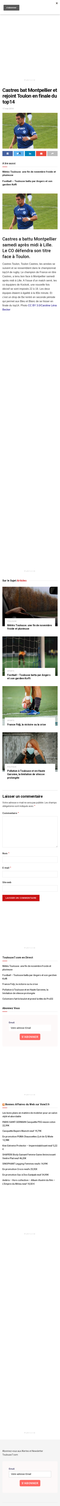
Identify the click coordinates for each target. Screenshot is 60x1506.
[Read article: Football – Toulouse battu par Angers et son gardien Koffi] (30, 656)
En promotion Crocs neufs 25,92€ (19, 1169)
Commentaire (10, 813)
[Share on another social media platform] (52, 153)
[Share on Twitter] (19, 153)
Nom (6, 853)
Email (12, 1022)
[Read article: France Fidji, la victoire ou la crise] (30, 706)
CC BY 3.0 (34, 305)
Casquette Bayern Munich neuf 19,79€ (21, 1131)
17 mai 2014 (7, 108)
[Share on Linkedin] (30, 153)
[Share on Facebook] (7, 153)
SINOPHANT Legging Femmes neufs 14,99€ (25, 1163)
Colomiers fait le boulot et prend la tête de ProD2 (27, 999)
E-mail (6, 868)
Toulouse (11, 621)
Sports (10, 671)
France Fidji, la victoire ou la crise (26, 724)
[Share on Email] (41, 153)
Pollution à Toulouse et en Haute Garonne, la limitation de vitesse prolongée (26, 774)
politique (11, 767)
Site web (6, 882)
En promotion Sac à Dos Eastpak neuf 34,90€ (25, 1174)
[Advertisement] (30, 43)
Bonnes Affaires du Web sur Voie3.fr (27, 1104)
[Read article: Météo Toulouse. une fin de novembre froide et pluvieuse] (30, 606)
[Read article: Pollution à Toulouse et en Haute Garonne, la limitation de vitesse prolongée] (30, 752)
